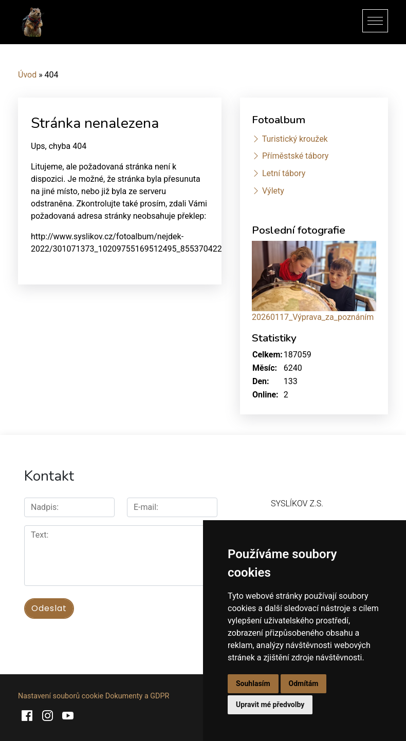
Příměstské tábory (295, 156)
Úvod (27, 75)
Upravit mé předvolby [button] (270, 704)
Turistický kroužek (295, 139)
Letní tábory (283, 173)
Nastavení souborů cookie (60, 696)
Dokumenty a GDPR (137, 696)
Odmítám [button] (304, 683)
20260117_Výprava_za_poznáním (313, 317)
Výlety (273, 191)
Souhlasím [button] (253, 683)
